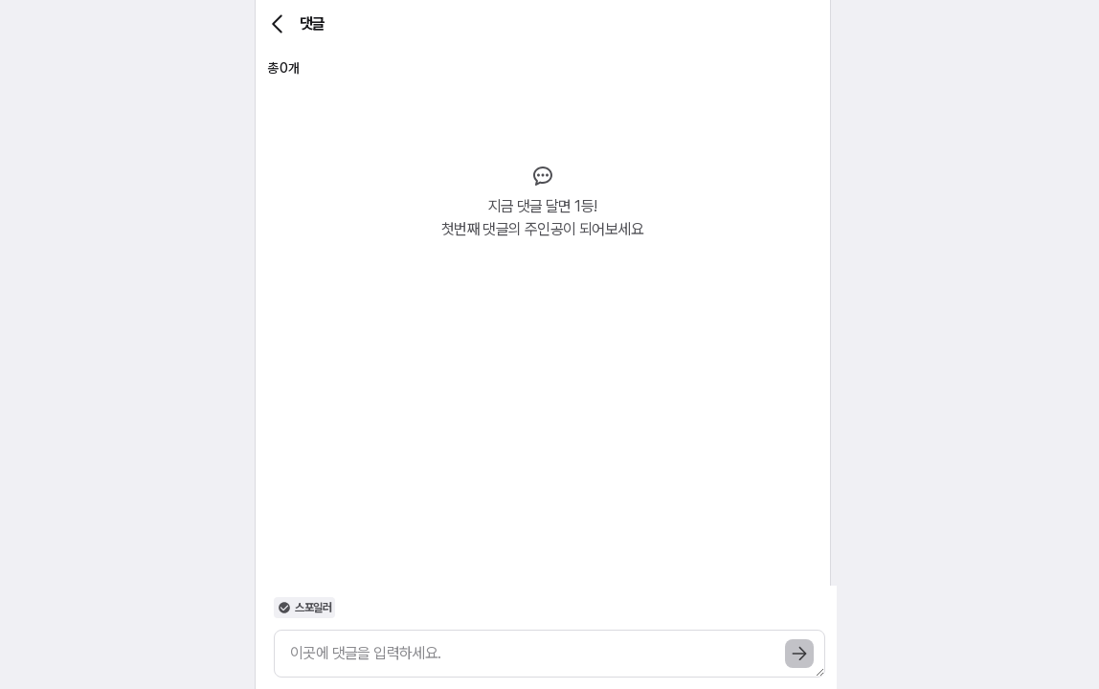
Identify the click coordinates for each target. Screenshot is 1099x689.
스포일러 (304, 607)
